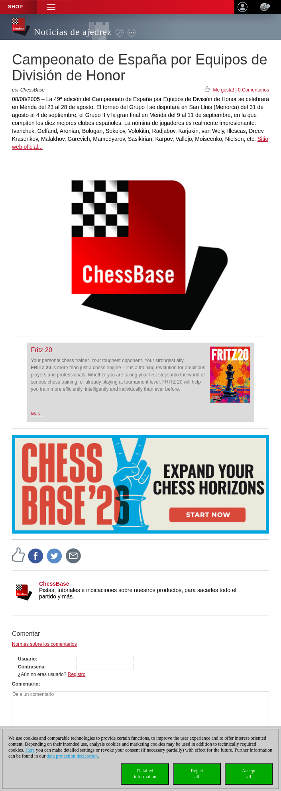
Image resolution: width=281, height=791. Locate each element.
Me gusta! (223, 90)
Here (30, 750)
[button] (51, 7)
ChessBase (54, 584)
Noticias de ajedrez (73, 32)
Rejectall (197, 773)
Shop (15, 7)
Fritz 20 (41, 350)
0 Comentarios (253, 90)
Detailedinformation (145, 773)
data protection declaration (72, 756)
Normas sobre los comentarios (44, 644)
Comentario (25, 684)
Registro (77, 674)
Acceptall (248, 773)
